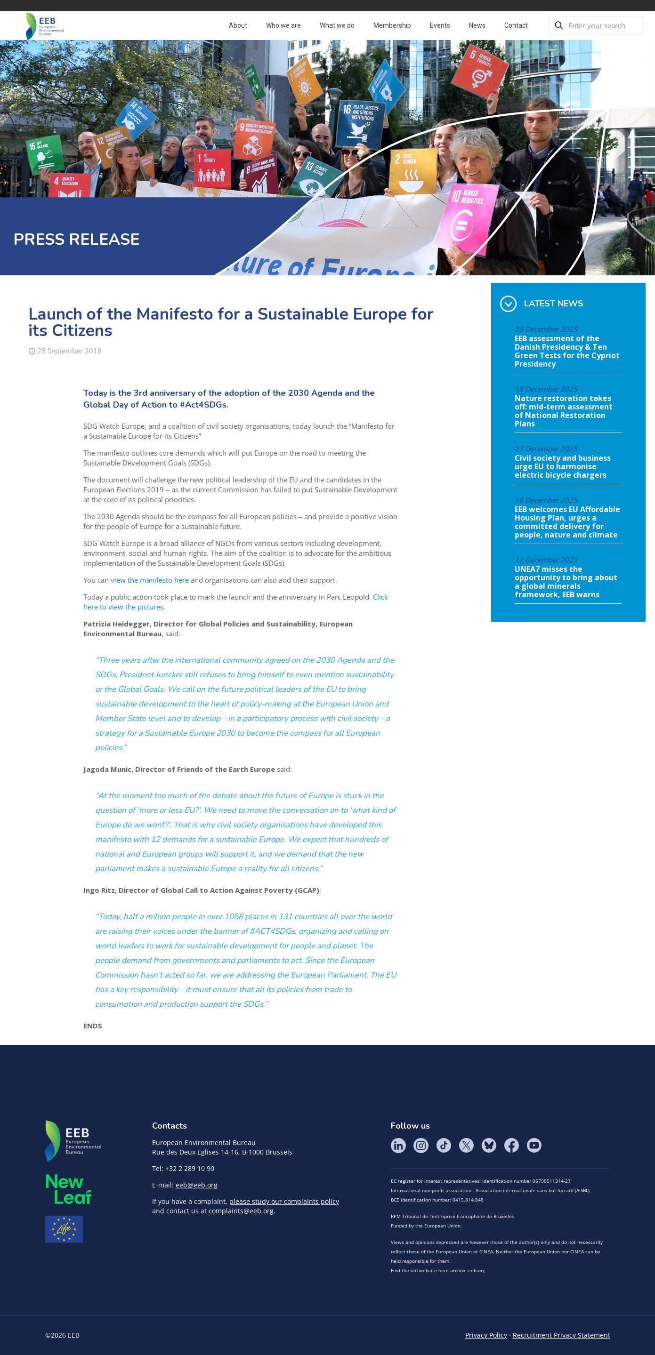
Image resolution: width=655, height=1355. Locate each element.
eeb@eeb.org (197, 1184)
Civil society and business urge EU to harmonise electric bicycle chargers (563, 467)
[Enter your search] (596, 25)
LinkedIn (398, 1145)
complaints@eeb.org (241, 1210)
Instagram (421, 1145)
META (68, 1189)
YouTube (534, 1145)
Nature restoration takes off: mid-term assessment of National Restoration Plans (564, 411)
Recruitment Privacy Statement (561, 1335)
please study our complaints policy (284, 1201)
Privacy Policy (486, 1335)
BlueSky (488, 1145)
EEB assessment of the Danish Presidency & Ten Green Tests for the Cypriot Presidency (567, 351)
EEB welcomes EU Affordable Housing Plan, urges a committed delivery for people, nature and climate (567, 522)
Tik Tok (443, 1145)
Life (64, 1229)
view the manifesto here (149, 580)
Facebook (511, 1145)
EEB (73, 1141)
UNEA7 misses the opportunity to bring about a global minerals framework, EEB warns (566, 582)
